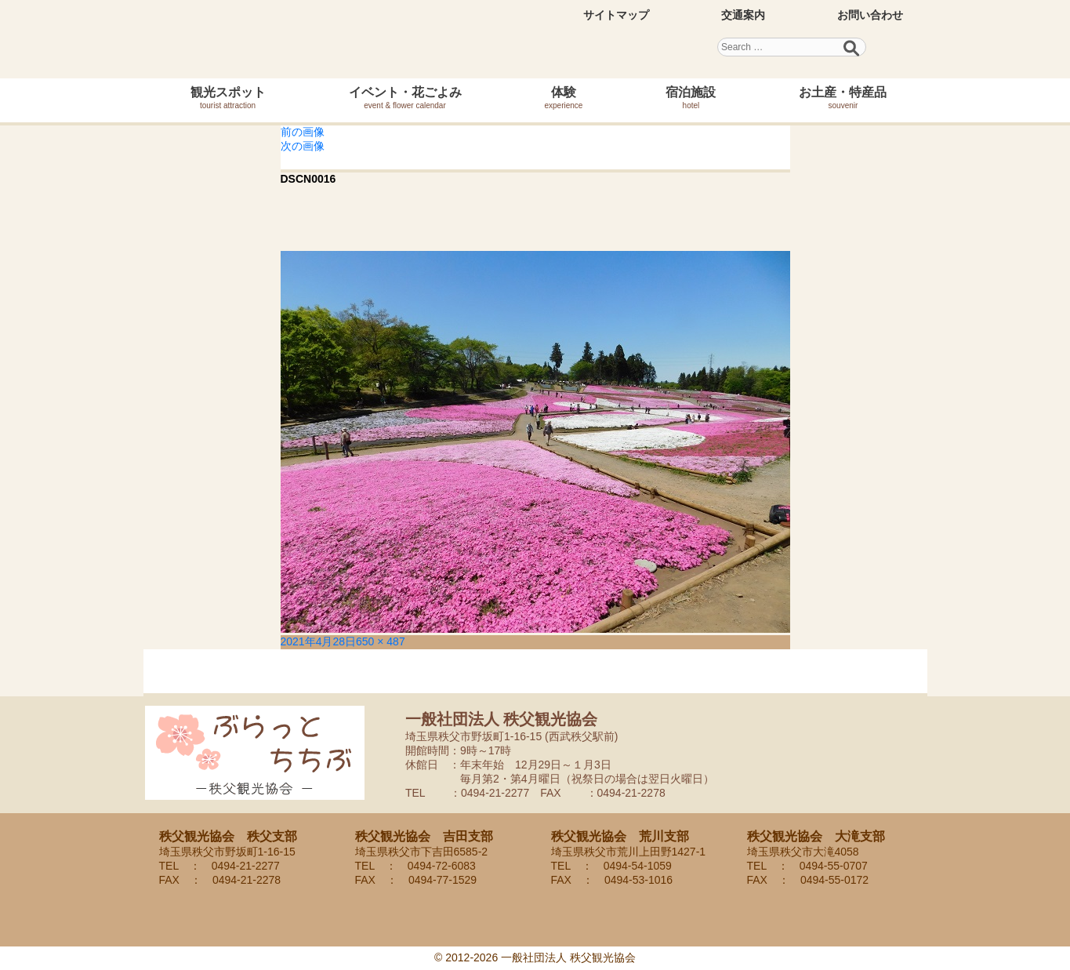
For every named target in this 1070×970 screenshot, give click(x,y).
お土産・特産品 (843, 97)
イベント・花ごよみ (405, 97)
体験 (564, 97)
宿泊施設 (691, 97)
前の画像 (303, 131)
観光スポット (228, 97)
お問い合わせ (870, 15)
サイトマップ (616, 15)
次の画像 (303, 146)
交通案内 (743, 15)
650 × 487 (380, 641)
